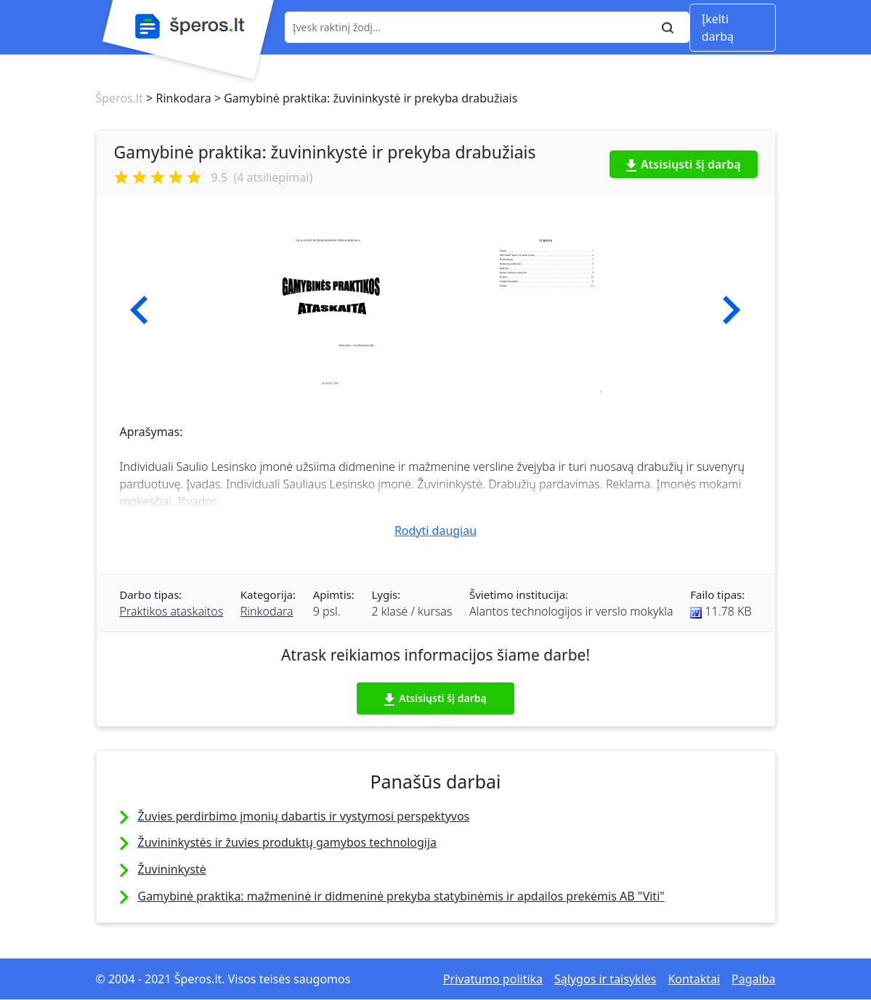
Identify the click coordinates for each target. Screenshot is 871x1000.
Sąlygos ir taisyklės (605, 979)
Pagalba (753, 979)
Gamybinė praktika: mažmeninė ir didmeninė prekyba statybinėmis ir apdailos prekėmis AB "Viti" (401, 896)
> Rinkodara (177, 98)
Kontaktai (694, 979)
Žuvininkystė (172, 869)
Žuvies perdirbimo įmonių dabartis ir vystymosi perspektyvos (304, 816)
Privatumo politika (493, 979)
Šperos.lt (119, 98)
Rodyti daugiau (435, 531)
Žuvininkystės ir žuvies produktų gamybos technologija (287, 842)
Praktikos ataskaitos (172, 611)
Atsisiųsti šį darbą (683, 164)
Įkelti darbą (718, 27)
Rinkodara (266, 611)
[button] (139, 310)
